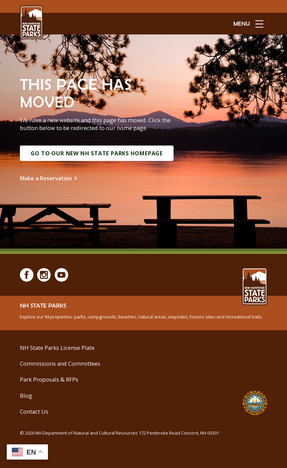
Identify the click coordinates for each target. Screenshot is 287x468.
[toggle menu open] (248, 23)
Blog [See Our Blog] (26, 395)
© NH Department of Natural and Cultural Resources (119, 433)
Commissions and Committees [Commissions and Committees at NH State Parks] (60, 363)
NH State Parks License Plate (57, 348)
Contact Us (34, 411)
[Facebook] (26, 275)
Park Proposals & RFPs (49, 379)
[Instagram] (44, 275)
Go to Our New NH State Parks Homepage (97, 153)
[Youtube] (61, 275)
